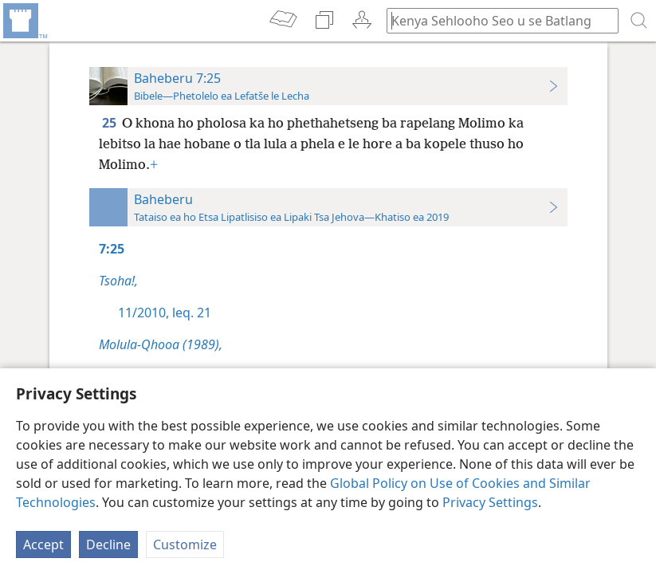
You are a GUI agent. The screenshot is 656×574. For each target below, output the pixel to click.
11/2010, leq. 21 (164, 312)
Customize (185, 544)
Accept (43, 544)
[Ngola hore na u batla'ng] (495, 20)
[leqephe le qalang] (24, 20)
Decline (108, 544)
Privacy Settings (490, 502)
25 (110, 123)
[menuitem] (24, 20)
